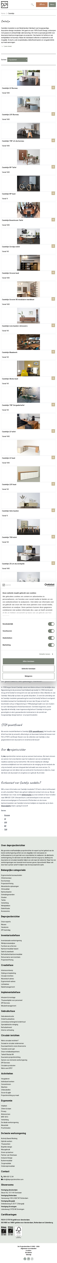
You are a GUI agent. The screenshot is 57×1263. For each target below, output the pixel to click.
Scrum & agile (6, 1093)
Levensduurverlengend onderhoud (13, 1022)
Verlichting (5, 903)
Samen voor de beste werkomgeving (14, 1060)
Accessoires (5, 911)
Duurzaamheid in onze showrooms (13, 1046)
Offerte (41, 4)
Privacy (3, 1111)
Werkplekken (5, 906)
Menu (52, 4)
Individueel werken (7, 1081)
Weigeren (28, 676)
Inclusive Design (6, 1158)
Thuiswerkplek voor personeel (11, 1000)
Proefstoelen (5, 1128)
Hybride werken (6, 1141)
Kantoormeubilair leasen (9, 949)
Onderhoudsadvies (7, 1019)
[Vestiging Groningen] (28, 1206)
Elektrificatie (5, 908)
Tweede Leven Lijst (8, 1049)
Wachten (4, 1087)
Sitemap (28, 1254)
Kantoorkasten (6, 892)
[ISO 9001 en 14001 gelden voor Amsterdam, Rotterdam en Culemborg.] (28, 1222)
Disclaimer (28, 1252)
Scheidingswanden (8, 894)
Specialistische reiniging (9, 1024)
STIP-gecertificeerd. (36, 731)
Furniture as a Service (8, 946)
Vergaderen (5, 1079)
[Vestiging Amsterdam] (28, 1190)
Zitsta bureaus (6, 878)
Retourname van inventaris (10, 957)
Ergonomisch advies (8, 981)
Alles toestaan (28, 661)
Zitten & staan (6, 1109)
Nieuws (3, 924)
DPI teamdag (5, 930)
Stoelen (4, 897)
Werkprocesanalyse (8, 943)
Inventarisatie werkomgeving (11, 940)
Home (3, 13)
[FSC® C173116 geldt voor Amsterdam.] (28, 1220)
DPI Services (5, 1003)
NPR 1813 (4, 1117)
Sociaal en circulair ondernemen (12, 1043)
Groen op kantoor (7, 1152)
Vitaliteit (4, 1106)
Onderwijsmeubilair (8, 1166)
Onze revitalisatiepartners (10, 1052)
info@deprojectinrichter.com (12, 1179)
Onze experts (6, 806)
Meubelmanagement (8, 1006)
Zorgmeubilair (6, 1163)
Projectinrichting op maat (10, 1095)
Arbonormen (5, 1114)
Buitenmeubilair (6, 1160)
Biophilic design (6, 1147)
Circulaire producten (8, 1065)
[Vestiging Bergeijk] (28, 1201)
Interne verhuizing (7, 1030)
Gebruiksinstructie (7, 1016)
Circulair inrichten (7, 976)
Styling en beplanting (8, 973)
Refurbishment (6, 1027)
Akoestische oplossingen (10, 886)
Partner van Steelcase (9, 1155)
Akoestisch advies (7, 979)
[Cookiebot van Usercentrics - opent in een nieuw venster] (44, 585)
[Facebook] (24, 1259)
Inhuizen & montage (8, 997)
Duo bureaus (5, 881)
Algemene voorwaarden (28, 1248)
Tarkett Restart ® (7, 1054)
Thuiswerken (5, 1144)
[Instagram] (32, 1259)
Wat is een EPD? (6, 1068)
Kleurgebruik (5, 1149)
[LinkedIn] (28, 1259)
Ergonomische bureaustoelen (11, 875)
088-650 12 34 (7, 1177)
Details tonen (44, 654)
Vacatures (4, 927)
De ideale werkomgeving (10, 1122)
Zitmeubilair (5, 889)
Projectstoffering (7, 883)
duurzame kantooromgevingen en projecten (16, 35)
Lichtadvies (5, 984)
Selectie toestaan (28, 669)
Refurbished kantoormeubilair (11, 954)
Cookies (28, 1250)
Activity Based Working (9, 1138)
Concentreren (6, 1084)
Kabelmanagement (8, 987)
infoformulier (27, 795)
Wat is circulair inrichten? (10, 1040)
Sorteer (4, 60)
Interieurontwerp (7, 970)
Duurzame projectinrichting (10, 1057)
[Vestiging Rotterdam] (28, 1195)
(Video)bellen (6, 1090)
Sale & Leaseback (7, 952)
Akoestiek (4, 1125)
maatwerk (44, 38)
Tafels (3, 900)
